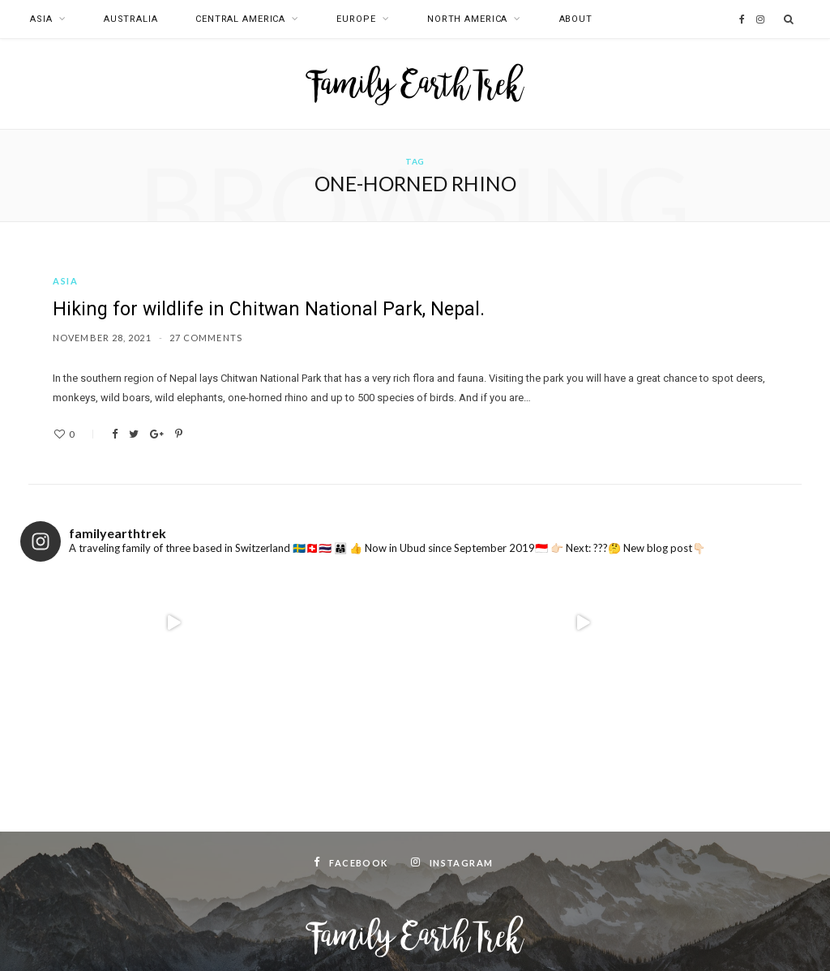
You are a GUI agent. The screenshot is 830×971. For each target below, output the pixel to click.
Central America (240, 19)
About (576, 19)
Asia (41, 19)
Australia (131, 19)
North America (467, 19)
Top (415, 937)
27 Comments (205, 337)
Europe (355, 19)
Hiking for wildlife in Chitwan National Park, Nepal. (269, 309)
